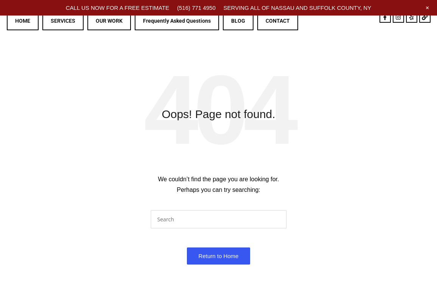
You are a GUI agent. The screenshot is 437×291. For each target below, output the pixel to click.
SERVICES (63, 21)
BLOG (238, 21)
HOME (22, 21)
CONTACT (278, 21)
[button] (276, 219)
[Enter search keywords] (219, 219)
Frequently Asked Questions (177, 21)
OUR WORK (109, 21)
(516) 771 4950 (196, 8)
